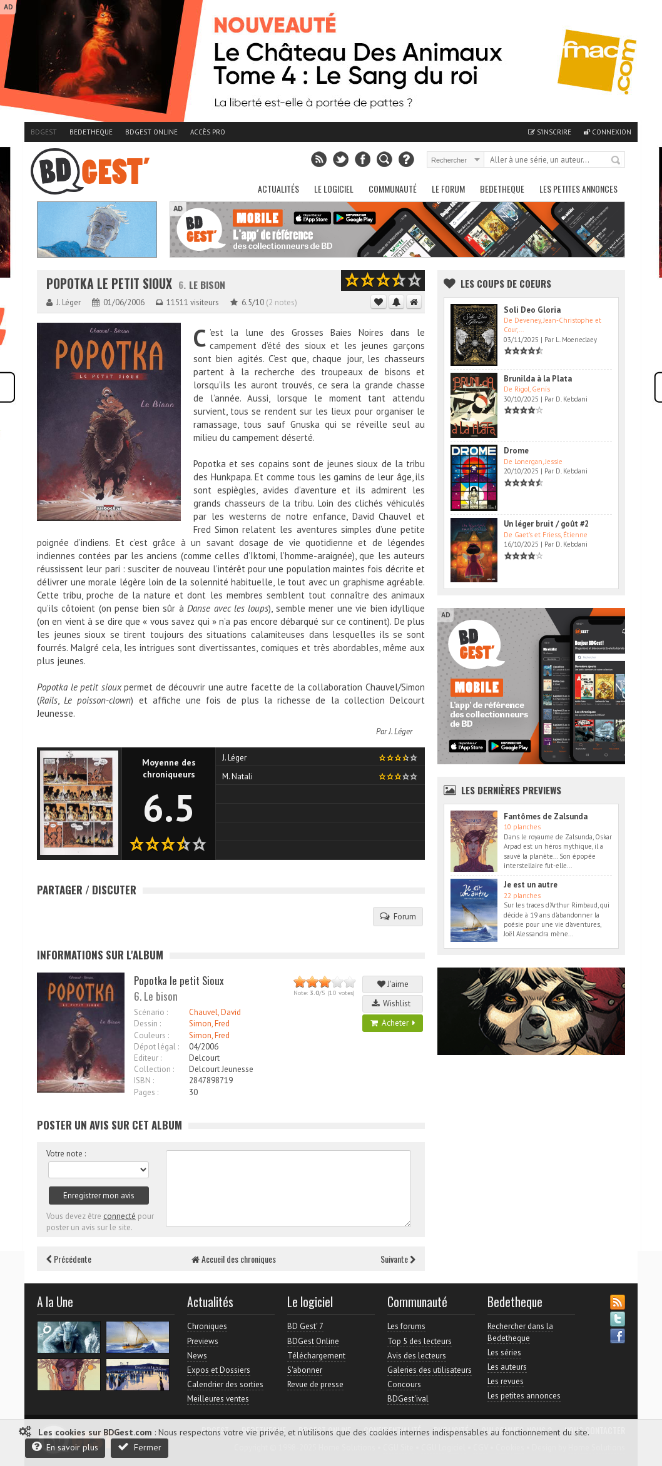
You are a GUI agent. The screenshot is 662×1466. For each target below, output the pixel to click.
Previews (202, 1341)
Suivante (397, 1258)
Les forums (406, 1326)
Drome (516, 450)
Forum (398, 916)
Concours (404, 1384)
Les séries (504, 1352)
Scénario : (151, 1012)
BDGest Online (151, 132)
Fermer (139, 1447)
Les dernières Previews (511, 790)
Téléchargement (316, 1355)
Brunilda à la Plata (538, 378)
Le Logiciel (334, 188)
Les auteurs (507, 1367)
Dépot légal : (156, 1046)
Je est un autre (531, 884)
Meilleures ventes (218, 1398)
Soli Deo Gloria (532, 310)
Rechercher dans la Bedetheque (520, 1332)
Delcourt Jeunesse (221, 1069)
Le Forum (448, 188)
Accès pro (207, 132)
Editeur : (147, 1058)
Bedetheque (91, 132)
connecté (119, 1216)
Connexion (607, 132)
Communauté (393, 188)
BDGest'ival (408, 1398)
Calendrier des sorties (225, 1384)
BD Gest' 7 (305, 1326)
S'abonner (304, 1370)
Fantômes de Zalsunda (546, 816)
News (197, 1355)
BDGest (44, 132)
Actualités (278, 188)
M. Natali (237, 776)
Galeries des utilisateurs (429, 1370)
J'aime (393, 984)
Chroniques (207, 1326)
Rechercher (616, 161)
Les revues (505, 1381)
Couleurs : (151, 1035)
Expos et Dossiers (218, 1370)
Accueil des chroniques (233, 1258)
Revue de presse (315, 1384)
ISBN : (144, 1080)
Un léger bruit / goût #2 (546, 523)
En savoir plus (65, 1447)
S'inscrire (549, 132)
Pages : (146, 1092)
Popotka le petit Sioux (109, 284)
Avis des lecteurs (416, 1355)
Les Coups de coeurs (506, 283)
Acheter (392, 1023)
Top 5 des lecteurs (419, 1341)
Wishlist (393, 1003)
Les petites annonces (578, 188)
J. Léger (400, 731)
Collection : (154, 1069)
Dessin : (147, 1023)
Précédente (68, 1258)
